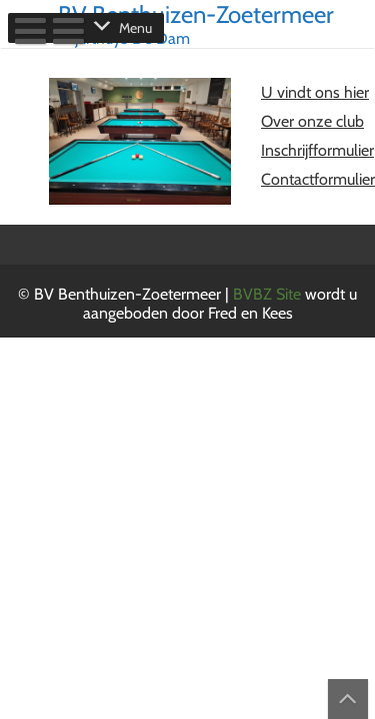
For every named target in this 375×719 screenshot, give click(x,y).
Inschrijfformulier (317, 150)
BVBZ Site (269, 294)
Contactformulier (318, 179)
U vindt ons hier (315, 92)
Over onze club (312, 121)
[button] (135, 28)
